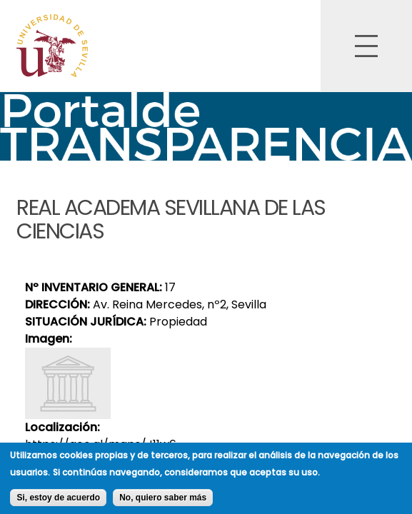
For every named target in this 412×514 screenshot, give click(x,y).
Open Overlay (366, 45)
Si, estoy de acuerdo (58, 501)
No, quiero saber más (162, 501)
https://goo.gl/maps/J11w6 (100, 444)
